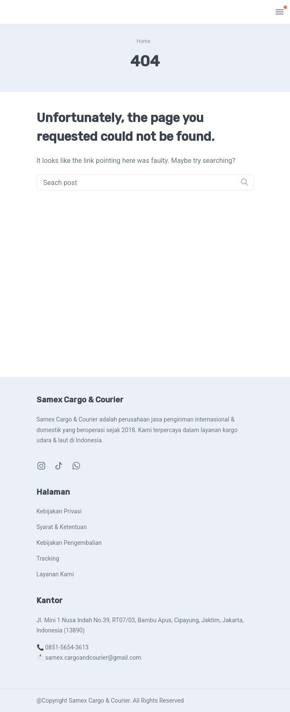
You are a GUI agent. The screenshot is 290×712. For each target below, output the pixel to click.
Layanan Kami (55, 574)
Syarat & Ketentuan (62, 527)
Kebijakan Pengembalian (69, 542)
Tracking (48, 558)
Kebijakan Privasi (59, 511)
